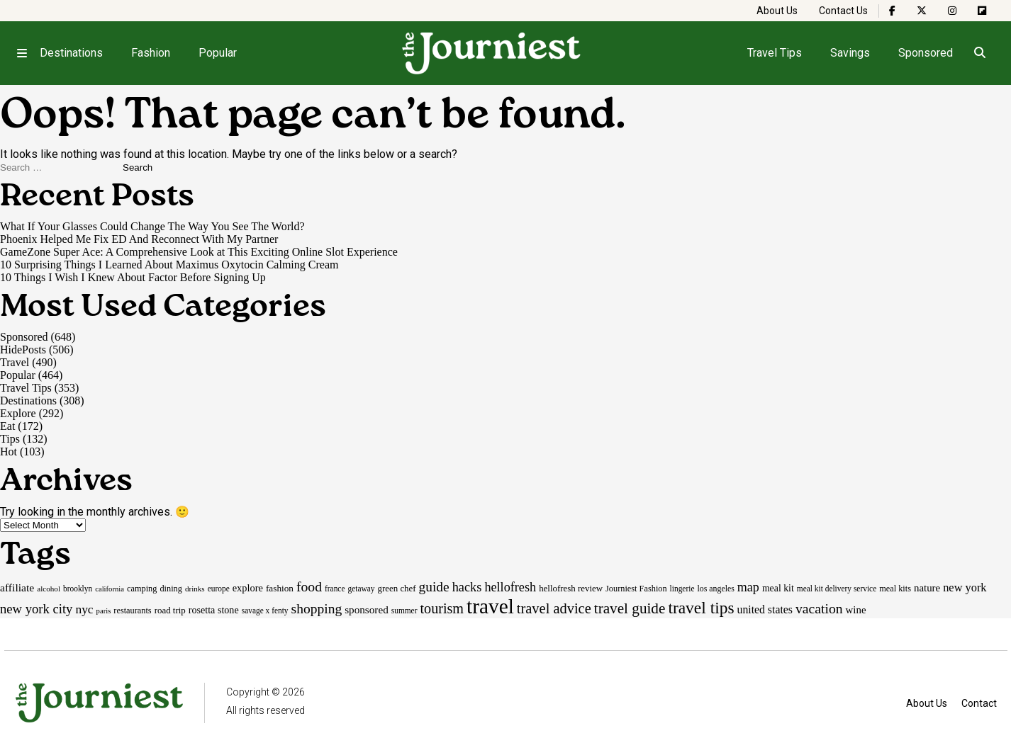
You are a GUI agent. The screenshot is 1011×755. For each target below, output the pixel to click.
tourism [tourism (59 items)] (442, 608)
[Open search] (980, 53)
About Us (777, 10)
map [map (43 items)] (748, 587)
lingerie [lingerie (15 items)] (682, 588)
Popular (218, 52)
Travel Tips (774, 52)
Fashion (150, 52)
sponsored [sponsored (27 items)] (367, 609)
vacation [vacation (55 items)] (819, 608)
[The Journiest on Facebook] (892, 10)
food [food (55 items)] (309, 586)
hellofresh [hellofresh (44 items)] (510, 587)
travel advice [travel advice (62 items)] (554, 608)
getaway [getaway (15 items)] (360, 588)
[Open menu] (22, 53)
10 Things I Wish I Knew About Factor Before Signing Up (133, 277)
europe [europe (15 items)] (219, 588)
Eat (7, 426)
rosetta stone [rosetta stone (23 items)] (214, 609)
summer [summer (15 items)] (404, 610)
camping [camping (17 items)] (142, 589)
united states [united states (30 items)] (765, 609)
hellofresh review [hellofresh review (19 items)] (571, 588)
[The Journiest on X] (921, 10)
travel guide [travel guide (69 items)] (630, 608)
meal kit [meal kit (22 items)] (778, 588)
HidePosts (23, 350)
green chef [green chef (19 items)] (397, 588)
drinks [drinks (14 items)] (195, 588)
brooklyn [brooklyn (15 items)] (77, 588)
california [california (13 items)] (109, 589)
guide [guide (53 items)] (434, 586)
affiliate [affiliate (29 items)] (17, 587)
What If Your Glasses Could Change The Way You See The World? (152, 226)
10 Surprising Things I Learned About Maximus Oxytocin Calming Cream (169, 265)
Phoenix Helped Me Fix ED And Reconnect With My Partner (139, 239)
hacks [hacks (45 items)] (467, 587)
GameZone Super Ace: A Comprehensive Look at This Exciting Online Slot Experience (199, 252)
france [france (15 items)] (335, 588)
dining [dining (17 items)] (170, 589)
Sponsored (925, 52)
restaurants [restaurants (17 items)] (132, 610)
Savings (850, 52)
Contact (979, 703)
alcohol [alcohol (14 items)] (48, 588)
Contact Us (843, 10)
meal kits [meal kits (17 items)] (895, 589)
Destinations (71, 52)
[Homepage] (492, 53)
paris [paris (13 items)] (103, 611)
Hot (8, 451)
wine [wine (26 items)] (856, 609)
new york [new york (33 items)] (964, 587)
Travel (14, 362)
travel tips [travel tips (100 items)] (701, 607)
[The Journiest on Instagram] (952, 10)
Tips (10, 439)
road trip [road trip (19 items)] (170, 610)
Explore (18, 413)
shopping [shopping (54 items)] (316, 608)
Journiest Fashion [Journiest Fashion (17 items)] (636, 589)
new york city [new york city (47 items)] (36, 608)
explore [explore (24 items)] (248, 588)
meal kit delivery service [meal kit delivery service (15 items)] (836, 588)
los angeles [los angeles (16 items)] (715, 589)
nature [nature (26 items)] (927, 588)
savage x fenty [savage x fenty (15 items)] (265, 610)
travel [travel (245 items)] (490, 606)
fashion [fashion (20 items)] (280, 588)
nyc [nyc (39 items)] (84, 609)
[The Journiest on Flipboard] (982, 10)
